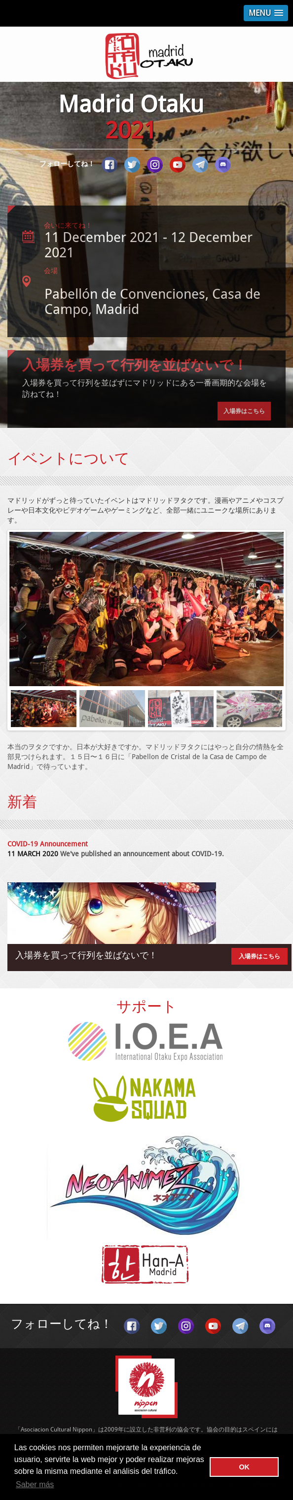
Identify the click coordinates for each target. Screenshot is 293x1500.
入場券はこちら (244, 411)
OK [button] (244, 1467)
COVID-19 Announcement (47, 844)
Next (269, 630)
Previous (24, 630)
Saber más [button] (35, 1484)
